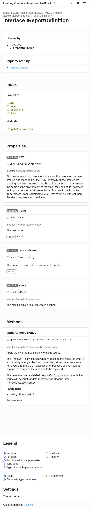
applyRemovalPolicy (21, 129)
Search (71, 3)
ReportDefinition (19, 67)
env (12, 102)
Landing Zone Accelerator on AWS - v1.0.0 (29, 3)
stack (13, 113)
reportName (16, 109)
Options (78, 3)
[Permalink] (27, 157)
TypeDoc (28, 504)
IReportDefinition (40, 15)
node (13, 106)
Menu (84, 3)
